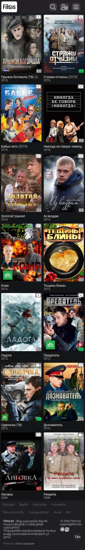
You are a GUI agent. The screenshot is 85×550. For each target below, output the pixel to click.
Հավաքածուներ (38, 512)
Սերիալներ (40, 504)
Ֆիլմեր (23, 504)
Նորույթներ (58, 504)
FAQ (68, 512)
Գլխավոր (8, 504)
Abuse (57, 512)
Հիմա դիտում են (13, 512)
